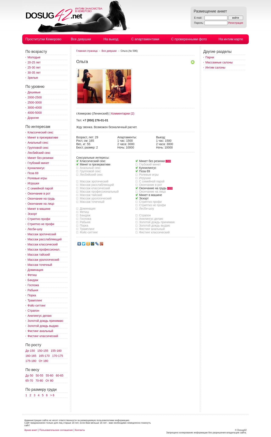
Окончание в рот (39, 193)
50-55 (39, 375)
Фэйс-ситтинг (37, 305)
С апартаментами (145, 39)
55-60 (49, 375)
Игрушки (33, 183)
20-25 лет (34, 62)
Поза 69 (33, 173)
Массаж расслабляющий (45, 239)
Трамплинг (35, 300)
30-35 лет (34, 72)
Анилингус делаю (39, 315)
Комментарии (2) (122, 113)
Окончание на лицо (41, 203)
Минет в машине (39, 208)
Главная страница (87, 50)
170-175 (57, 355)
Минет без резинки (40, 158)
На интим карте (230, 39)
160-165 (30, 355)
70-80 (39, 380)
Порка (32, 295)
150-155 (42, 350)
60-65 (60, 375)
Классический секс (40, 132)
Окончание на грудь (41, 198)
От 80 (49, 380)
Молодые (34, 57)
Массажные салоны (219, 62)
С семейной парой (40, 188)
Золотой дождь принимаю (45, 320)
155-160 (56, 350)
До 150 (30, 350)
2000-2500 (35, 97)
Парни (209, 57)
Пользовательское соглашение (56, 430)
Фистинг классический (43, 336)
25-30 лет (34, 67)
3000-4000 (35, 107)
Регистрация (235, 22)
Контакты (80, 430)
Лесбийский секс (39, 152)
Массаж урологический (43, 259)
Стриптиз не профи (41, 224)
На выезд (111, 39)
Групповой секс (38, 147)
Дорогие (33, 117)
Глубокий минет (38, 163)
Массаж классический (43, 244)
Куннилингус (36, 168)
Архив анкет (30, 430)
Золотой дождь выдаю (43, 326)
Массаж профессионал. (44, 249)
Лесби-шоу (35, 229)
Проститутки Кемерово (43, 39)
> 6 (52, 395)
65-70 (29, 380)
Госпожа (33, 285)
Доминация (35, 270)
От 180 (43, 361)
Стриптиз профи (39, 219)
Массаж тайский (39, 254)
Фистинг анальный (40, 331)
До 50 (29, 375)
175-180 (30, 361)
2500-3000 (35, 102)
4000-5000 (35, 112)
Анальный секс (38, 142)
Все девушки (81, 39)
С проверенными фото (189, 39)
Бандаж (33, 280)
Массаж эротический (42, 234)
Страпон (33, 310)
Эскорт (32, 214)
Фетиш (32, 275)
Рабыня (33, 290)
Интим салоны (215, 67)
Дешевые (34, 92)
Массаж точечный (40, 264)
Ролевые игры (37, 178)
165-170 (44, 355)
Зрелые (33, 77)
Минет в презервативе (43, 137)
